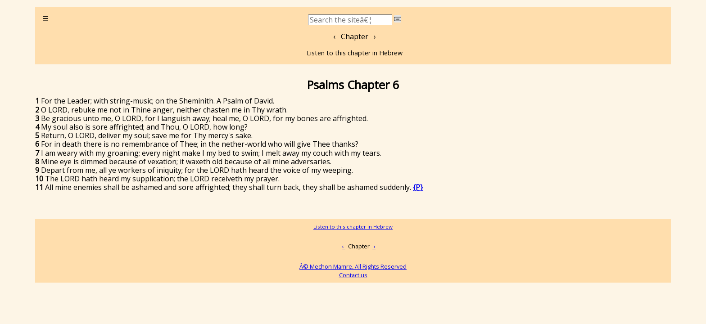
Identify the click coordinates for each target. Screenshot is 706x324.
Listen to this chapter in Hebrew (355, 53)
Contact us (353, 275)
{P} (418, 187)
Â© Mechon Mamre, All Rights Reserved (353, 266)
